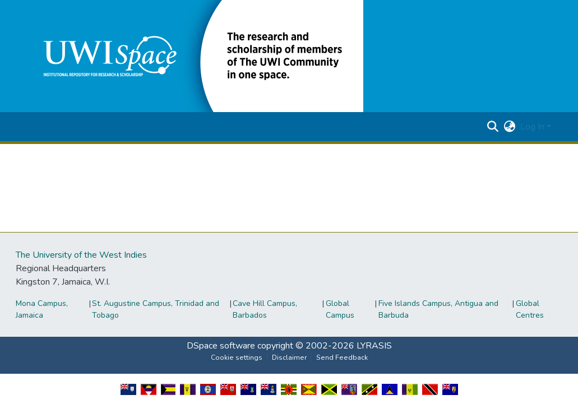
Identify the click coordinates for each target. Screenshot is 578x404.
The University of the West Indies (81, 255)
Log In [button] (533, 126)
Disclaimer (289, 357)
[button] (195, 55)
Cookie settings (236, 357)
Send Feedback (342, 357)
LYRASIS (374, 346)
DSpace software (221, 346)
